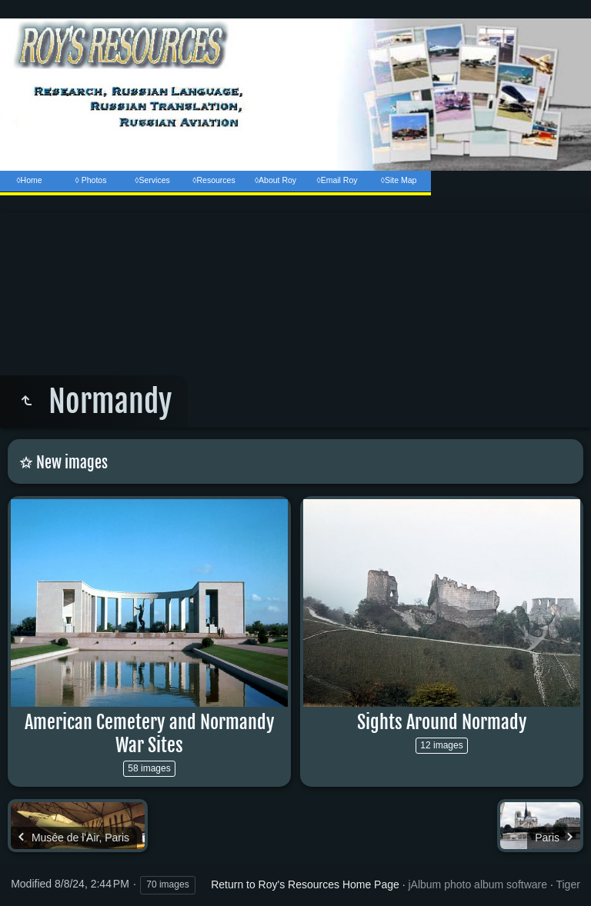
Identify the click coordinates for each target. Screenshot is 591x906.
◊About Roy (275, 180)
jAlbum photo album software (477, 884)
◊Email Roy (336, 180)
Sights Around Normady (442, 722)
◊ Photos (91, 180)
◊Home (29, 180)
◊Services (152, 180)
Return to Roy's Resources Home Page (305, 884)
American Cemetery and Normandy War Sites (150, 734)
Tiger (567, 884)
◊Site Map (399, 180)
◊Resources (213, 180)
